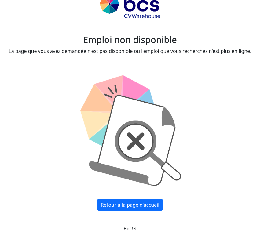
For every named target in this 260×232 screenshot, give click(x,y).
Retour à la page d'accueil (130, 204)
